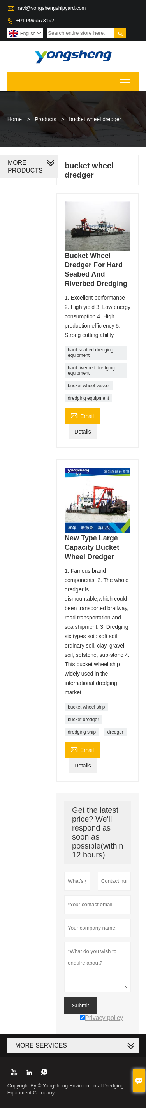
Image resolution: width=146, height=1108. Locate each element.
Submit (80, 1005)
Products (45, 119)
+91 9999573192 (35, 20)
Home (14, 119)
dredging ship (82, 732)
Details (82, 432)
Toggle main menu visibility (125, 79)
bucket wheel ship (86, 707)
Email (82, 415)
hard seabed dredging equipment (90, 352)
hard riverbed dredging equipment (91, 370)
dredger (115, 732)
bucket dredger (83, 719)
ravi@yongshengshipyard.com (52, 8)
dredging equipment (88, 398)
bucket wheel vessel (88, 385)
